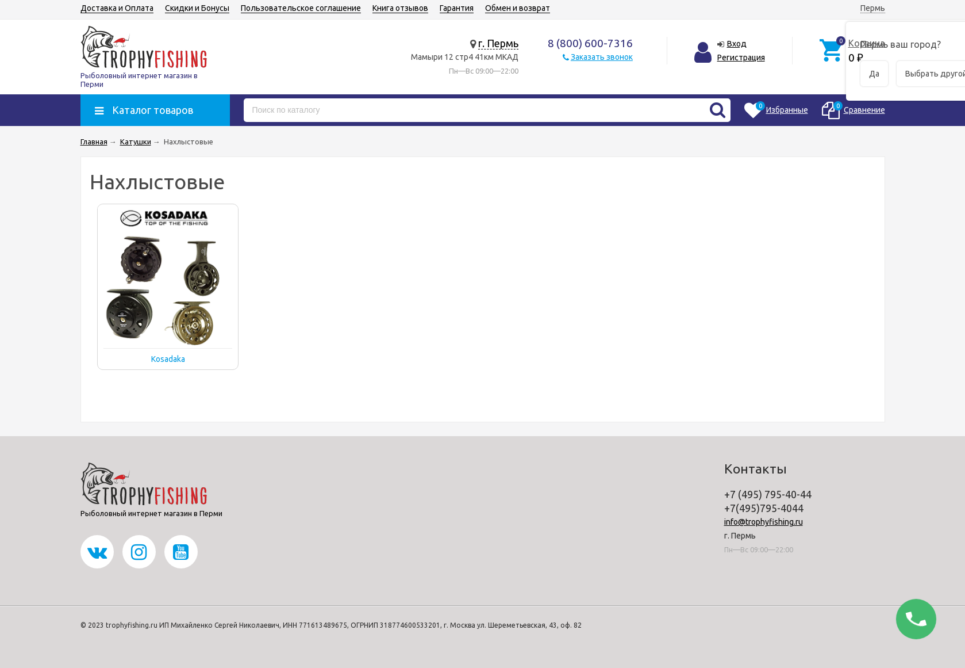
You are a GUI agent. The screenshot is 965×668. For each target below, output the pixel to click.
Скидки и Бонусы (197, 8)
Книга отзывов (400, 8)
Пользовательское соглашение (301, 8)
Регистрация (741, 57)
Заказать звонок (602, 57)
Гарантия (457, 8)
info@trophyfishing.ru (763, 521)
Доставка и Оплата (116, 8)
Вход (737, 43)
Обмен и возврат (517, 8)
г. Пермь (498, 43)
